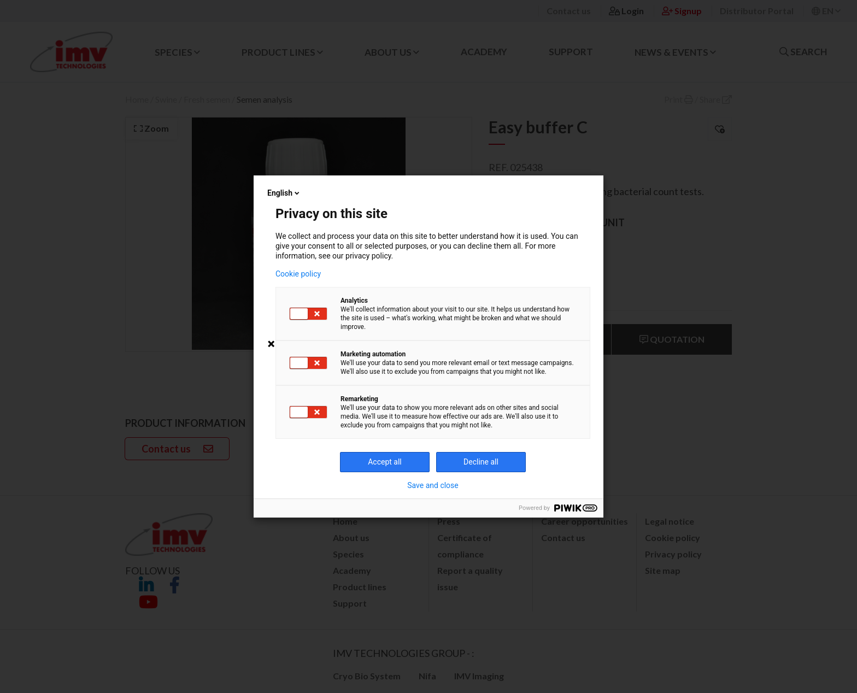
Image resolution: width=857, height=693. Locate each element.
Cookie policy (298, 273)
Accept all (385, 461)
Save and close (433, 485)
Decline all (480, 461)
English (284, 193)
